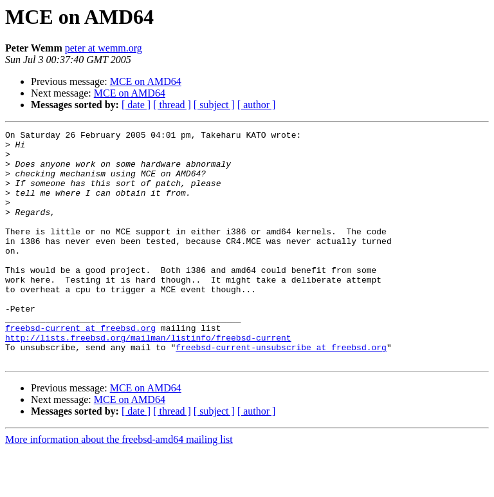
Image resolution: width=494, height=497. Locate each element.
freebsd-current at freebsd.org (80, 368)
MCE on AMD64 (145, 81)
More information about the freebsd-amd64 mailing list (119, 485)
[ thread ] (172, 104)
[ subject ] (214, 104)
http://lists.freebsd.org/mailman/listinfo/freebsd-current (148, 380)
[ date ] (136, 104)
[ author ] (256, 104)
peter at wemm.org (103, 47)
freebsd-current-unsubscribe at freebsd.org (281, 391)
